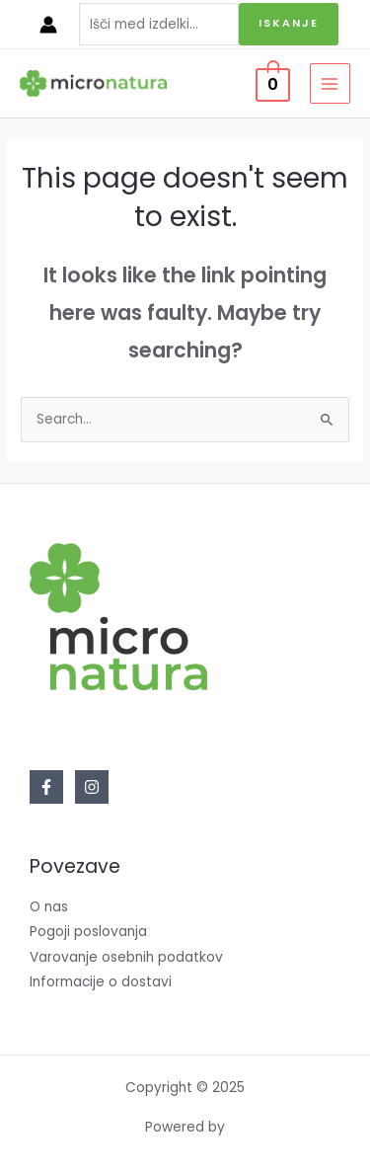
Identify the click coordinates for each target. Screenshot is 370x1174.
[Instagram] (92, 787)
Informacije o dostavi (101, 982)
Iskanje (289, 23)
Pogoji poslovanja (88, 931)
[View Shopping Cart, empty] (273, 83)
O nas (49, 907)
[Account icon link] (48, 25)
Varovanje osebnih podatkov (126, 957)
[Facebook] (46, 787)
